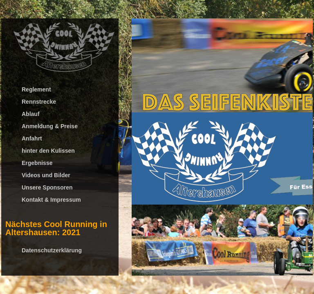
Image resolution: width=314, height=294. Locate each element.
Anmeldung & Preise (50, 126)
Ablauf (31, 114)
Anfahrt (32, 138)
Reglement (36, 89)
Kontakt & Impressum (51, 199)
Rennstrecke (39, 101)
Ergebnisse (37, 163)
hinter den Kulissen (48, 150)
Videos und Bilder (46, 175)
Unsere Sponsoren (47, 187)
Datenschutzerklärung (52, 250)
